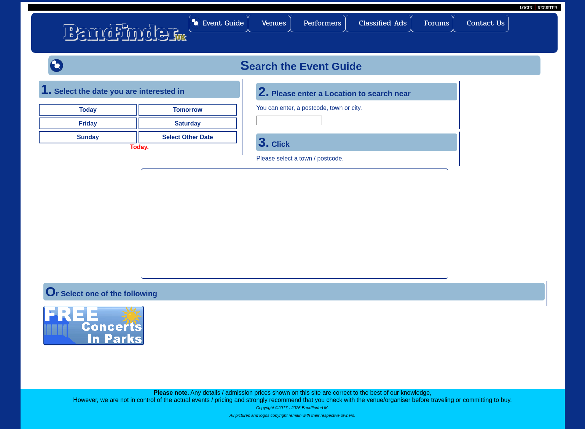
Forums (437, 23)
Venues (273, 23)
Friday (88, 123)
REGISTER (547, 7)
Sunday (88, 137)
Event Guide (223, 23)
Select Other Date (187, 137)
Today (88, 109)
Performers (322, 23)
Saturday (188, 123)
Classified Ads (383, 23)
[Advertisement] (294, 223)
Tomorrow (187, 109)
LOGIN (526, 7)
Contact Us (486, 23)
